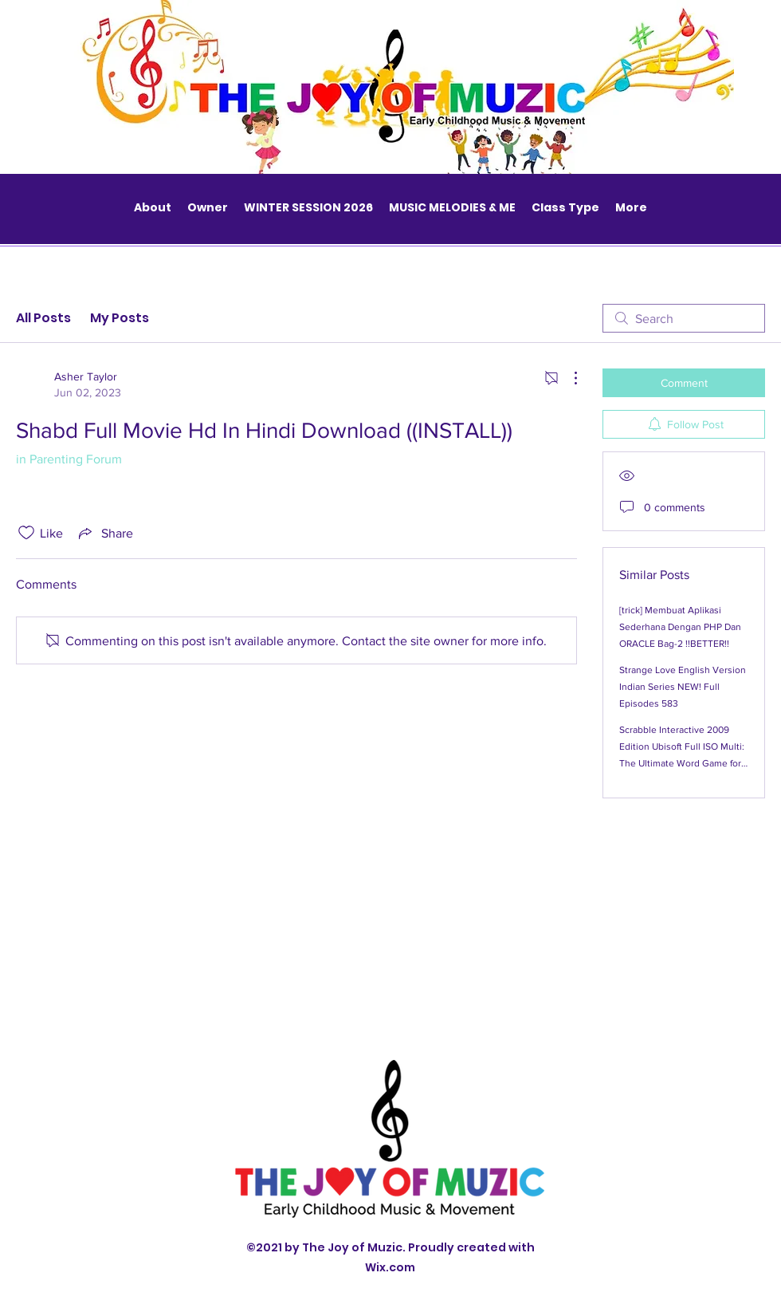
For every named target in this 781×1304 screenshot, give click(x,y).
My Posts (119, 318)
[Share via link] (104, 532)
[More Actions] (567, 378)
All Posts (43, 318)
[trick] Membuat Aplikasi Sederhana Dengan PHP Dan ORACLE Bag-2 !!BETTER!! (680, 627)
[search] (683, 318)
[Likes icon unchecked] (26, 532)
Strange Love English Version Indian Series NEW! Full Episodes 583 (682, 686)
